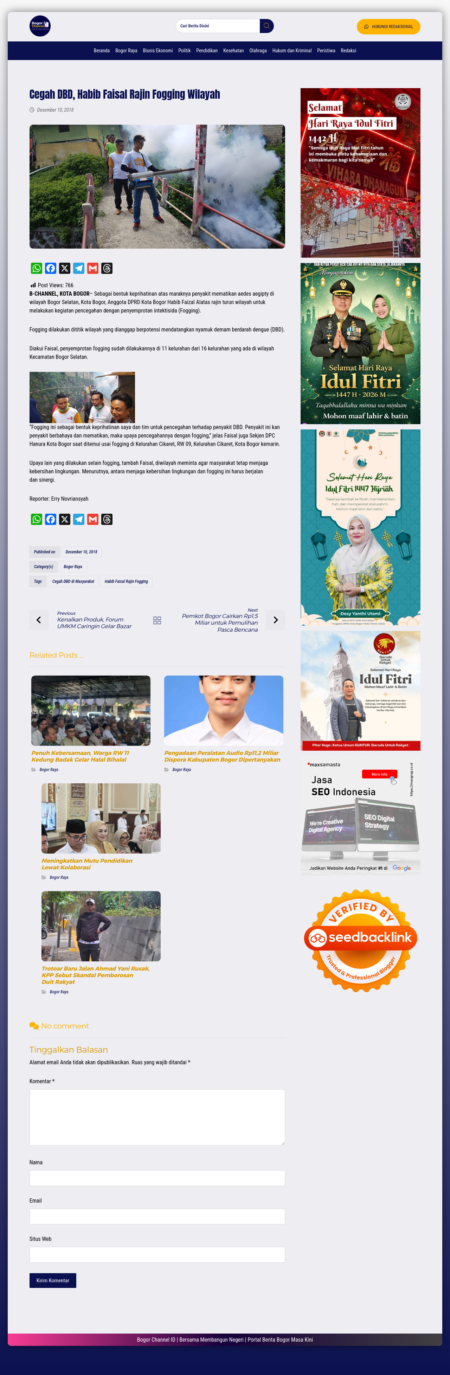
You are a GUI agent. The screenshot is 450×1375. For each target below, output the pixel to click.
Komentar (45, 1092)
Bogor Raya (76, 578)
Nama (39, 1173)
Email (39, 1212)
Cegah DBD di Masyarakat (76, 593)
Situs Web (44, 1250)
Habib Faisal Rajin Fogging (129, 593)
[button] (264, 32)
